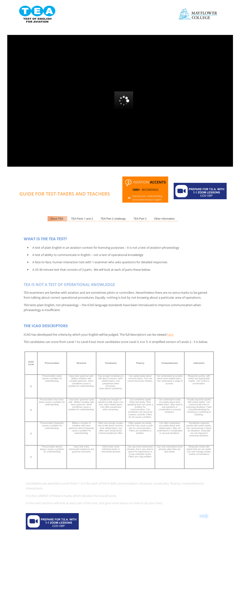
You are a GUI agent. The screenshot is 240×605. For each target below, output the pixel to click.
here (170, 334)
